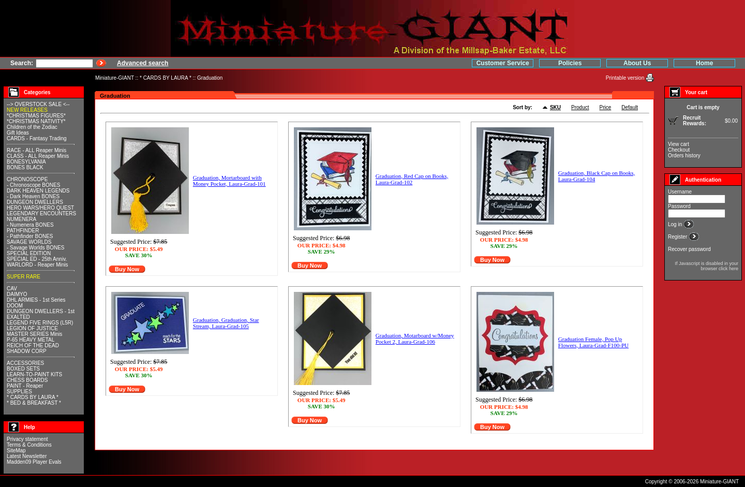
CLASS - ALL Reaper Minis (38, 156)
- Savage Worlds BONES (36, 247)
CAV (12, 288)
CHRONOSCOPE (27, 179)
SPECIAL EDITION (29, 253)
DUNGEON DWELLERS (35, 202)
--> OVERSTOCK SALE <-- (38, 104)
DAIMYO (17, 294)
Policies (570, 63)
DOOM (15, 305)
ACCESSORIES (25, 363)
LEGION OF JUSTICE (32, 328)
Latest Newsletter (27, 456)
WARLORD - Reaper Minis (37, 265)
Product (580, 107)
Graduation (209, 78)
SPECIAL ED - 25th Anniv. (37, 259)
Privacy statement (27, 439)
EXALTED (18, 317)
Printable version (626, 78)
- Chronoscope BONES (33, 185)
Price (606, 107)
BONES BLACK (25, 167)
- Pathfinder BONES (30, 236)
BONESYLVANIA (26, 162)
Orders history (684, 155)
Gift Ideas (18, 133)
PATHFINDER (23, 230)
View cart (678, 144)
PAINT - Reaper (25, 386)
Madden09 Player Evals (34, 462)
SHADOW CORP (27, 351)
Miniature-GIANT (114, 78)
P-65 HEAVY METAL (30, 340)
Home (704, 63)
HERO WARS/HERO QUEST (40, 208)
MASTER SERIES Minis (34, 334)
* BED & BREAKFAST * (34, 403)
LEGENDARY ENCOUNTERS (41, 213)
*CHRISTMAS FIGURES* (36, 116)
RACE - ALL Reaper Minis (36, 150)
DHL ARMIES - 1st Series (36, 300)
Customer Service (502, 63)
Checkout (679, 150)
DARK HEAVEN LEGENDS (38, 191)
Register (678, 237)
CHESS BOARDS (27, 380)
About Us (637, 63)
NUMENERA (21, 219)
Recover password (689, 249)
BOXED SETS (23, 369)
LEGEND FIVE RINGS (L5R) (40, 323)
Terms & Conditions (29, 445)
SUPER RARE (23, 276)
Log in (675, 224)
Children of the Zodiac (32, 127)
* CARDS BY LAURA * (165, 78)
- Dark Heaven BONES (33, 196)
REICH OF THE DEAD (33, 345)
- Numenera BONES (30, 225)
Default (629, 107)
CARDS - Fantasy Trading (37, 138)
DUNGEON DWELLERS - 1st (40, 311)
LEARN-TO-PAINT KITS (34, 374)
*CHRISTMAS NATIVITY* (36, 121)
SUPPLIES (19, 391)
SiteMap (16, 450)
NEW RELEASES (27, 110)
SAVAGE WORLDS (29, 242)
